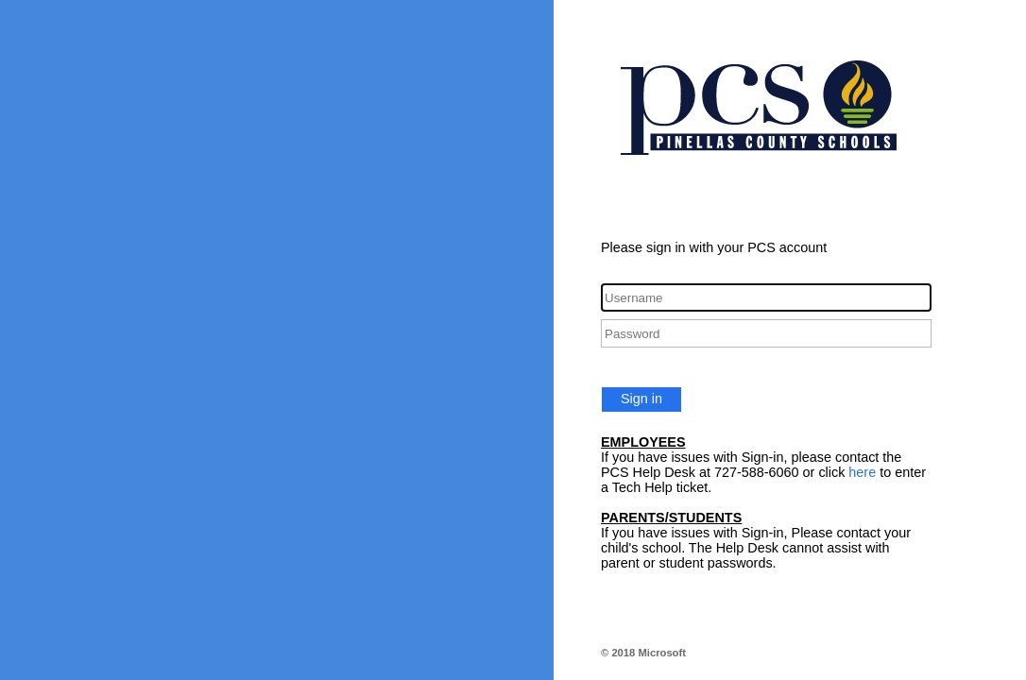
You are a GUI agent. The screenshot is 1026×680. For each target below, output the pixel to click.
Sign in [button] (641, 398)
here (862, 472)
